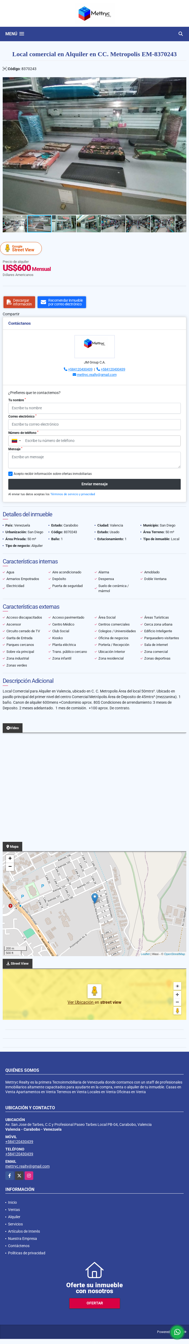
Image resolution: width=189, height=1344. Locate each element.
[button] (181, 82)
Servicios (15, 1224)
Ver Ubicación (81, 1002)
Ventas (14, 1209)
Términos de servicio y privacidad (72, 494)
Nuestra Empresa (22, 1238)
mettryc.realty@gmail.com (97, 375)
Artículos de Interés (24, 1231)
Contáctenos (18, 1246)
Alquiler (14, 1217)
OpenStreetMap (174, 954)
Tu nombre (17, 400)
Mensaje (15, 449)
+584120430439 (80, 369)
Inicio (12, 1202)
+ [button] (10, 859)
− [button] (10, 867)
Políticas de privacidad (26, 1253)
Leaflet (145, 954)
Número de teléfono (23, 432)
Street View (21, 248)
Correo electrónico (22, 416)
